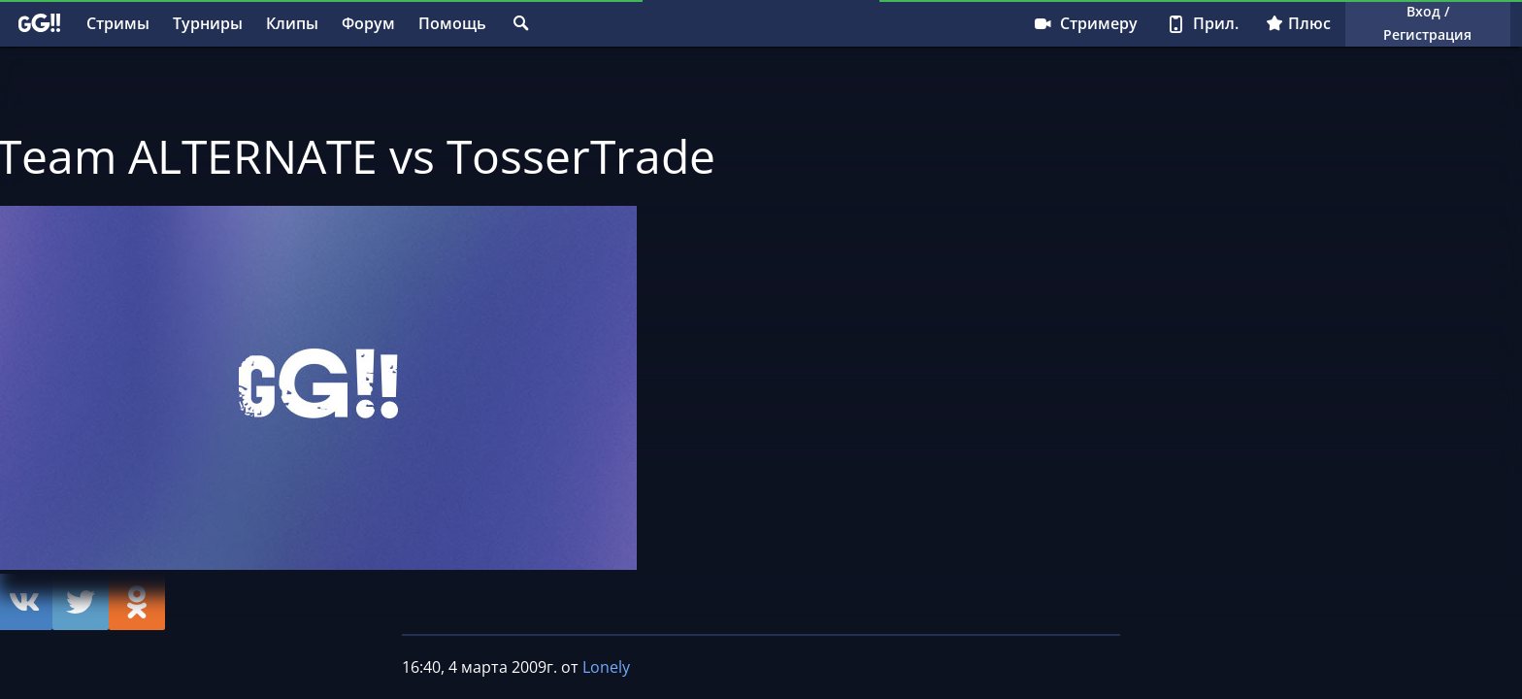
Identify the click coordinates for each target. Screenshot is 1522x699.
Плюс (1298, 23)
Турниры (208, 23)
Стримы (117, 23)
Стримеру (1085, 23)
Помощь (452, 23)
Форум (368, 23)
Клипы (292, 23)
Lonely (606, 667)
